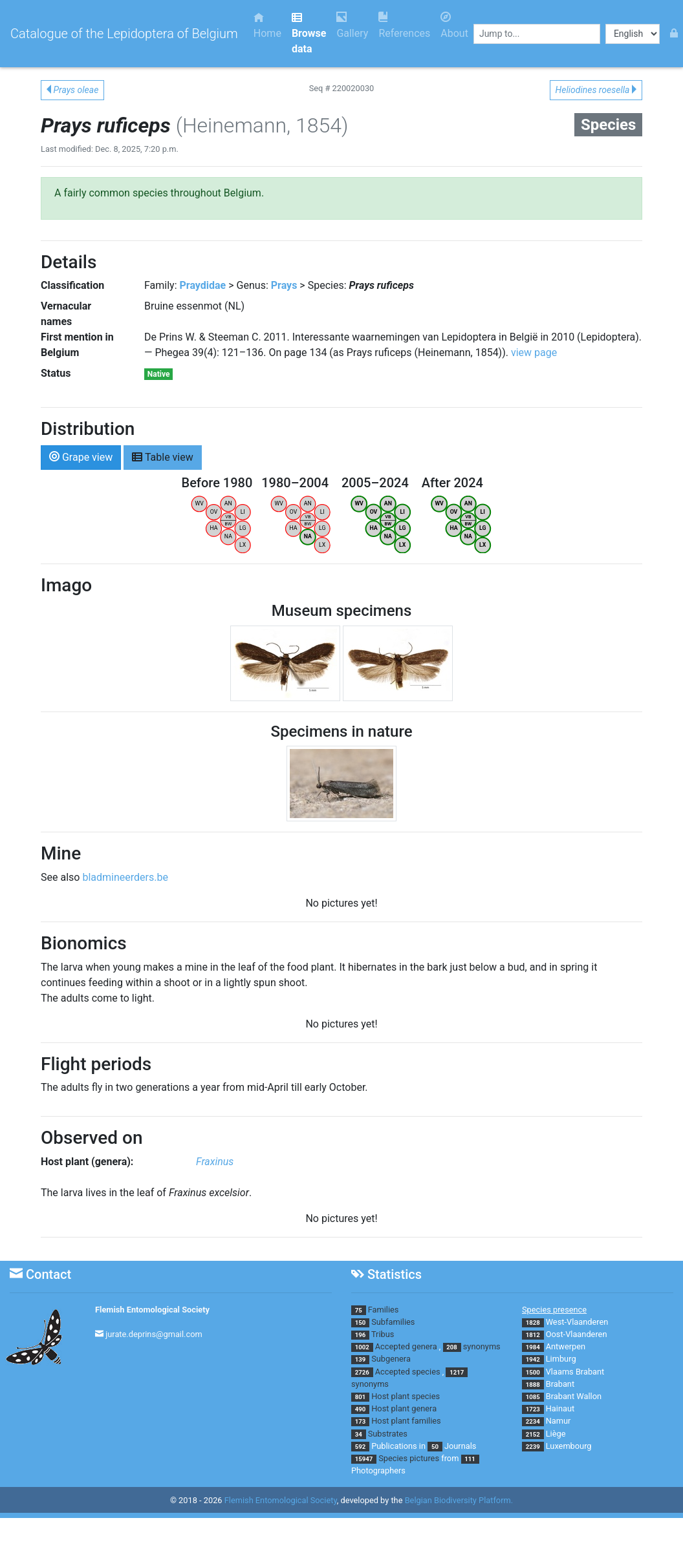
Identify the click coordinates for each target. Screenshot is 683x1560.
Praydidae (203, 285)
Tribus (382, 1334)
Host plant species (405, 1396)
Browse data (309, 33)
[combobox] (536, 34)
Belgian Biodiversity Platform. (459, 1501)
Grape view (81, 456)
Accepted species (407, 1371)
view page (534, 352)
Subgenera (391, 1359)
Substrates (387, 1434)
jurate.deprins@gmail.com (153, 1334)
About (454, 25)
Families (383, 1309)
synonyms (482, 1346)
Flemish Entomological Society (152, 1309)
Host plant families (405, 1421)
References (404, 25)
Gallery (352, 25)
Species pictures (408, 1458)
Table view (162, 456)
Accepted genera (406, 1346)
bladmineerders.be (125, 877)
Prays (284, 285)
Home (267, 25)
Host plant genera (404, 1408)
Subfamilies (393, 1322)
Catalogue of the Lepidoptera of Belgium (124, 33)
